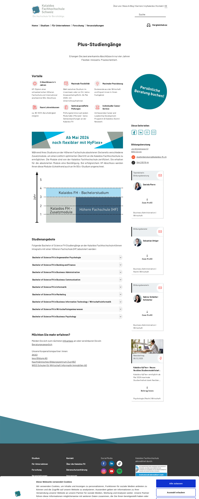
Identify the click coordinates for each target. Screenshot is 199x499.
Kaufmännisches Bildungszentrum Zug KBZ (54, 361)
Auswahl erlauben (176, 472)
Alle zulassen (176, 463)
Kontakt (159, 6)
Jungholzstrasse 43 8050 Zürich (139, 150)
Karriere (139, 6)
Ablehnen (176, 481)
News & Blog (128, 6)
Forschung (78, 25)
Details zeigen (147, 493)
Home (35, 25)
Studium (44, 25)
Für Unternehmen (61, 25)
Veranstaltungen (95, 25)
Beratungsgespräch (42, 344)
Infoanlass (68, 340)
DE (166, 6)
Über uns (117, 6)
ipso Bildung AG (40, 358)
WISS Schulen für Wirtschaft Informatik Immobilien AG (59, 365)
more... (147, 194)
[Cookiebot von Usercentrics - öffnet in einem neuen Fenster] (18, 494)
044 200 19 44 (140, 162)
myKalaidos (149, 6)
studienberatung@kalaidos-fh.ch (149, 157)
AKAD (35, 354)
